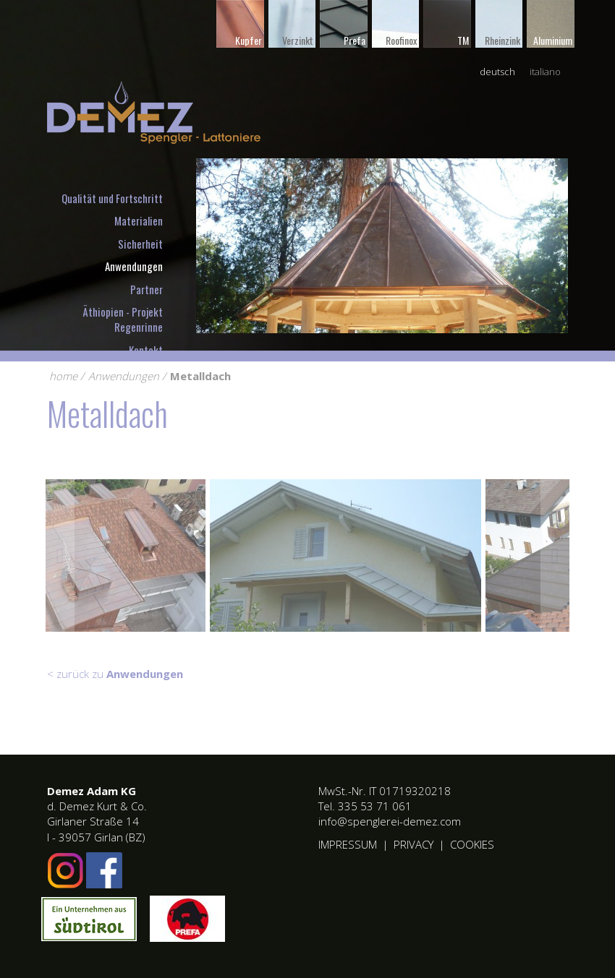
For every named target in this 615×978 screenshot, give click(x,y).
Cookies (472, 844)
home (63, 376)
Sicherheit (140, 244)
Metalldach (200, 376)
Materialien (138, 220)
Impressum (347, 844)
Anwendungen (134, 266)
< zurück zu (115, 673)
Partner (146, 289)
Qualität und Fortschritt (112, 198)
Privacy (413, 844)
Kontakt (146, 350)
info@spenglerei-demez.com (389, 821)
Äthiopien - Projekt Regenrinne (122, 319)
